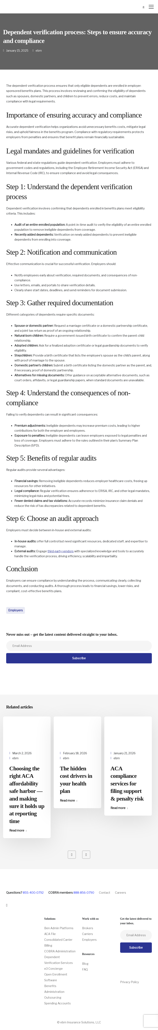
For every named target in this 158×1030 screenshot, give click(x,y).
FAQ (85, 969)
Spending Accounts (57, 1003)
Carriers (87, 934)
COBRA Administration (60, 951)
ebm (39, 50)
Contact (104, 892)
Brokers (87, 928)
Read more (16, 830)
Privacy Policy (129, 982)
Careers (120, 892)
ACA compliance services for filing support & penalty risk (127, 783)
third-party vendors (61, 551)
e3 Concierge (53, 968)
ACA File (50, 934)
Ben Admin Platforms (58, 928)
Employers (15, 610)
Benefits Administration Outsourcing (54, 991)
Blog (85, 963)
